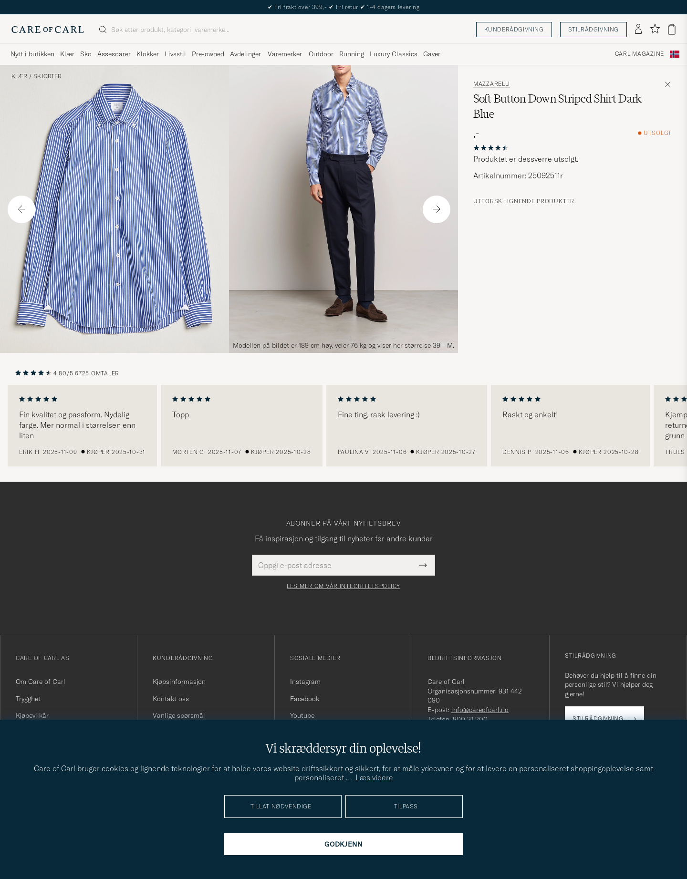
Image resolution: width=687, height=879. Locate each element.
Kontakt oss (171, 698)
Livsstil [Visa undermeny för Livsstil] (175, 54)
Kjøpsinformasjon (179, 681)
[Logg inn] (638, 29)
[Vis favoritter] (655, 29)
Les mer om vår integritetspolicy (343, 586)
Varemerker (285, 54)
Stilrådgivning (593, 29)
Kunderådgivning (514, 29)
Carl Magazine (639, 54)
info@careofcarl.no (480, 709)
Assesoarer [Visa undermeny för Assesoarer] (114, 54)
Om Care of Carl (40, 681)
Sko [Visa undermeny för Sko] (86, 54)
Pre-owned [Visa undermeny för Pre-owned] (208, 54)
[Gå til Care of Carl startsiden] (47, 29)
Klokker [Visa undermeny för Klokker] (147, 54)
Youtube (302, 715)
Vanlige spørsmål (179, 715)
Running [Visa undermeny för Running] (351, 54)
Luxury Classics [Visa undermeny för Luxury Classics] (393, 54)
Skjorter (47, 76)
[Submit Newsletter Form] (423, 565)
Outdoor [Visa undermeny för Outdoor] (321, 54)
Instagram (305, 681)
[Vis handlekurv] (671, 29)
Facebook (304, 698)
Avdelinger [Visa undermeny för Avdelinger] (245, 54)
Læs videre (374, 777)
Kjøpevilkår (32, 715)
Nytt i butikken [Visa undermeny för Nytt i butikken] (32, 54)
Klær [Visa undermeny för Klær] (67, 54)
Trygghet (28, 698)
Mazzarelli (491, 84)
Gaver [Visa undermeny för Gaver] (431, 54)
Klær (19, 76)
